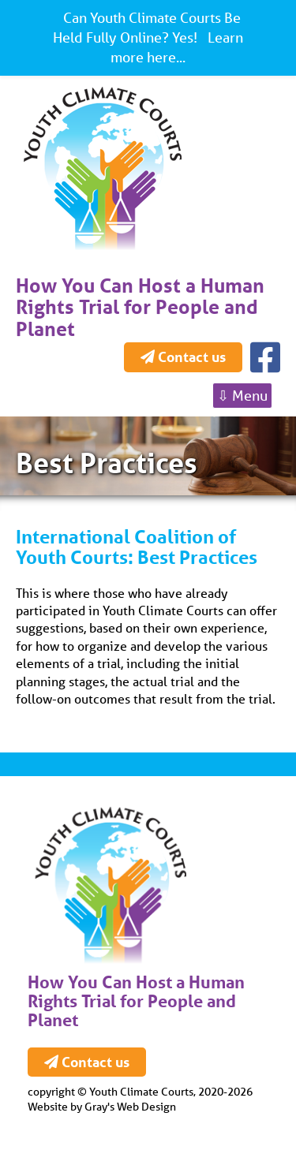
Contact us (183, 356)
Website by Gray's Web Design (102, 1107)
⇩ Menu (242, 395)
